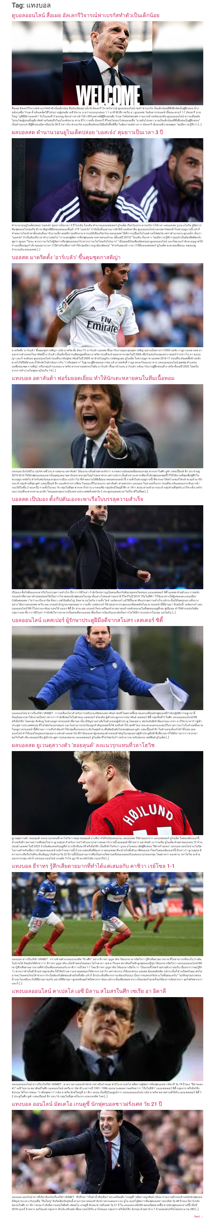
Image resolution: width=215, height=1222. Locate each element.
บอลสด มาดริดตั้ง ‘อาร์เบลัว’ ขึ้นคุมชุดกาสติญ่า (66, 257)
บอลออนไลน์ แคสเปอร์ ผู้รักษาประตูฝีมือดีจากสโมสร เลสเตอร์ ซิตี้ (87, 620)
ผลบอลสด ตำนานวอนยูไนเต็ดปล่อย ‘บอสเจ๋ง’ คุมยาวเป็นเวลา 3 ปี (87, 132)
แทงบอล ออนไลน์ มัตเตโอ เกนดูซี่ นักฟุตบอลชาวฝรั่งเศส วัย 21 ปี (87, 1104)
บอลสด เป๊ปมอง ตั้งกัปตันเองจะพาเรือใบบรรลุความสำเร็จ (77, 499)
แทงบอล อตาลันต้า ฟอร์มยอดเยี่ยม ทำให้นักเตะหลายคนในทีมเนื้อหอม (93, 378)
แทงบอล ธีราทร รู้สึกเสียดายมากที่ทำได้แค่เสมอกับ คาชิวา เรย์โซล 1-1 (93, 866)
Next (198, 1216)
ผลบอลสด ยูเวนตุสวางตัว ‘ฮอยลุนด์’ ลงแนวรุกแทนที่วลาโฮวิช (83, 745)
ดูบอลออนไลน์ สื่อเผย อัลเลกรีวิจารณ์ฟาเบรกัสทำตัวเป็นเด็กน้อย (86, 15)
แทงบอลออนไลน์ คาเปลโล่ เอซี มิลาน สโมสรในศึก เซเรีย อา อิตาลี (89, 991)
